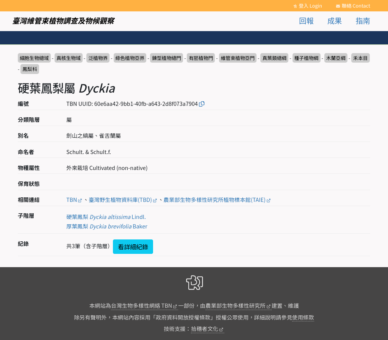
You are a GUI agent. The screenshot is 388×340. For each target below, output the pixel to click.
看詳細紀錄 (133, 246)
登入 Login (310, 5)
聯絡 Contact (356, 5)
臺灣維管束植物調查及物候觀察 (63, 20)
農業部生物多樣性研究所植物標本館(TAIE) (215, 199)
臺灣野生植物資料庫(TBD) (120, 199)
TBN (71, 199)
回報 (306, 20)
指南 (363, 20)
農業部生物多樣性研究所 (235, 305)
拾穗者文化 (204, 328)
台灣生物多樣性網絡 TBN (141, 305)
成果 (334, 20)
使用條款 (303, 317)
